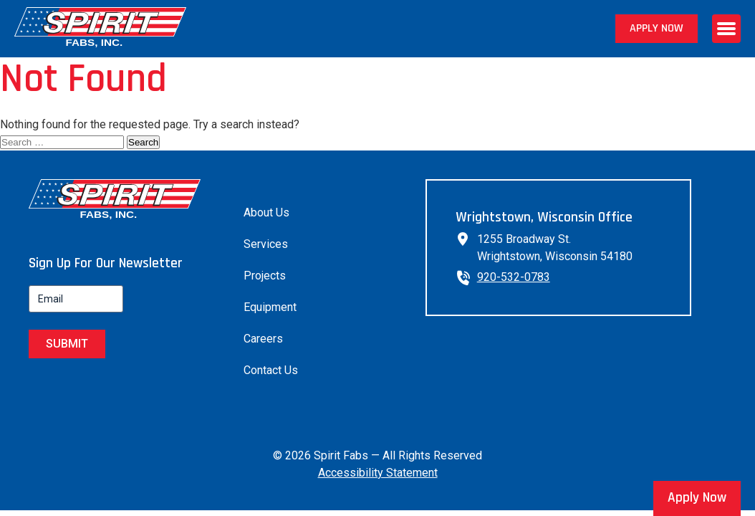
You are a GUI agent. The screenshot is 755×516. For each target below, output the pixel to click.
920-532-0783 (513, 277)
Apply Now (656, 28)
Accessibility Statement (378, 472)
